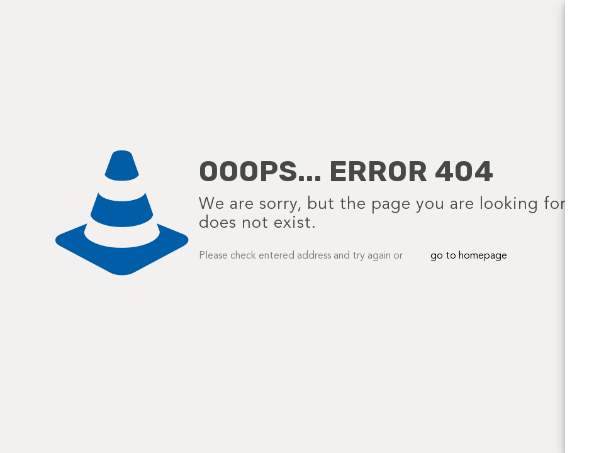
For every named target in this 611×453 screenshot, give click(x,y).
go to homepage (468, 256)
